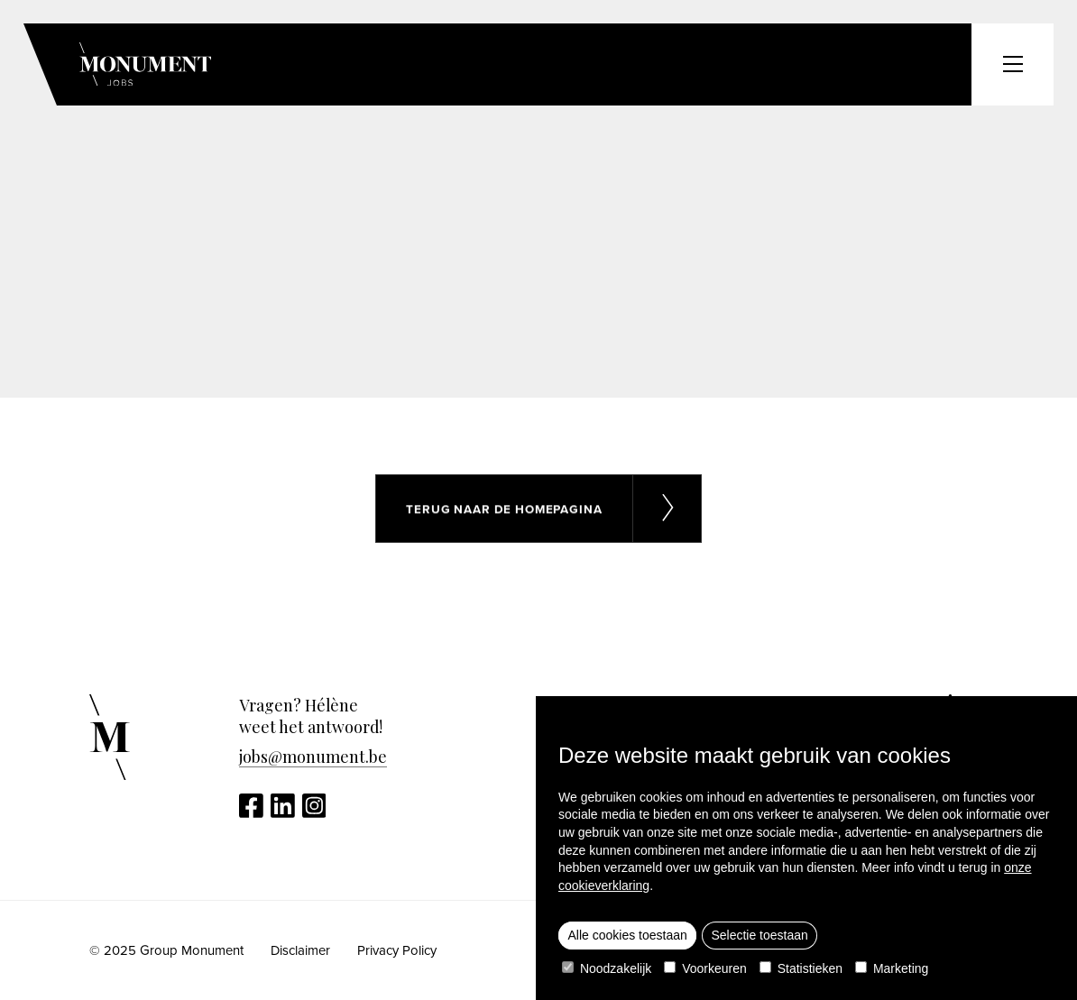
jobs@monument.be (313, 756)
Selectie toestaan (759, 935)
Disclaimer (300, 950)
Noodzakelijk (606, 968)
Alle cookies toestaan (627, 935)
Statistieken (800, 968)
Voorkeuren (705, 968)
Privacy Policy (397, 950)
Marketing (891, 968)
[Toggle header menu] (1012, 64)
